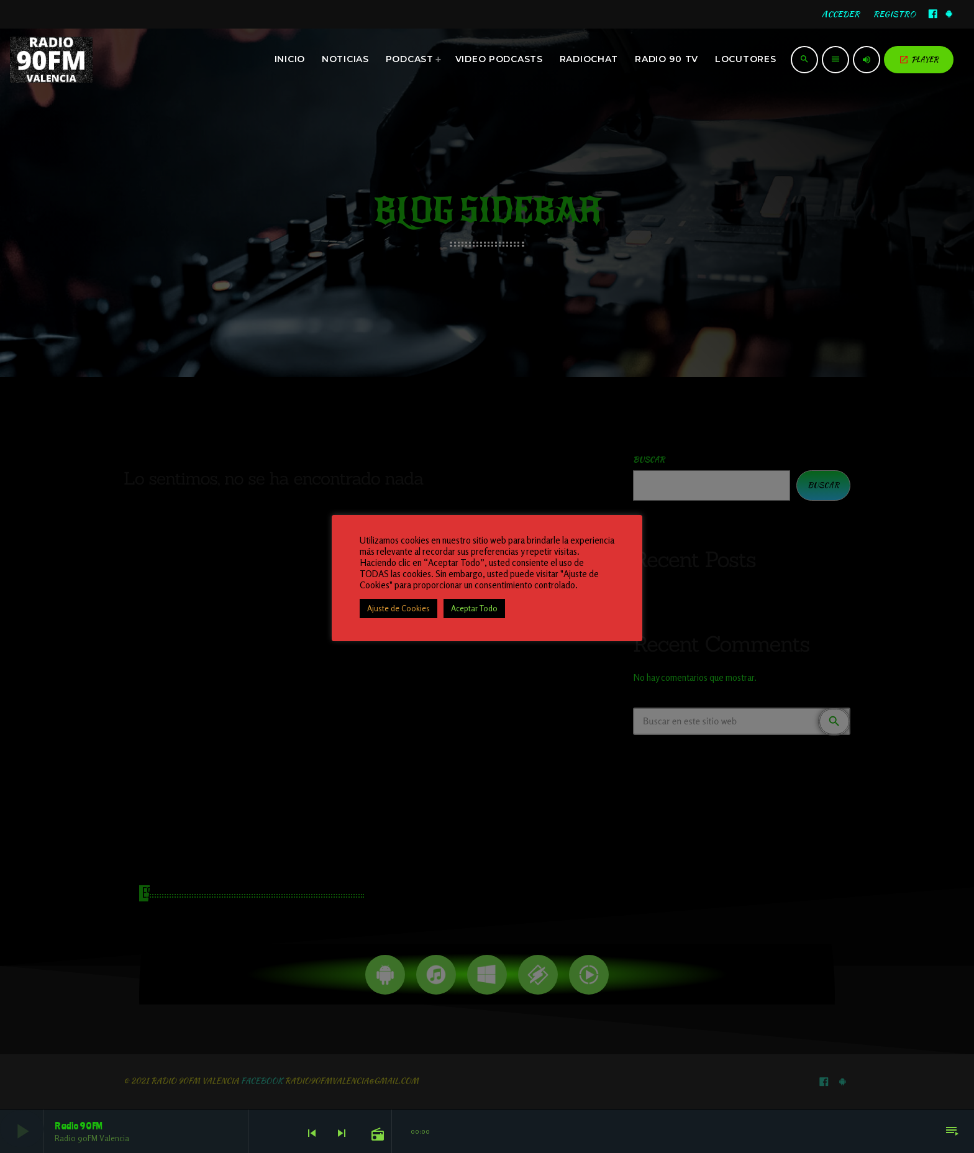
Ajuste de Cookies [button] (398, 608)
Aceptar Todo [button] (474, 608)
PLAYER (919, 59)
